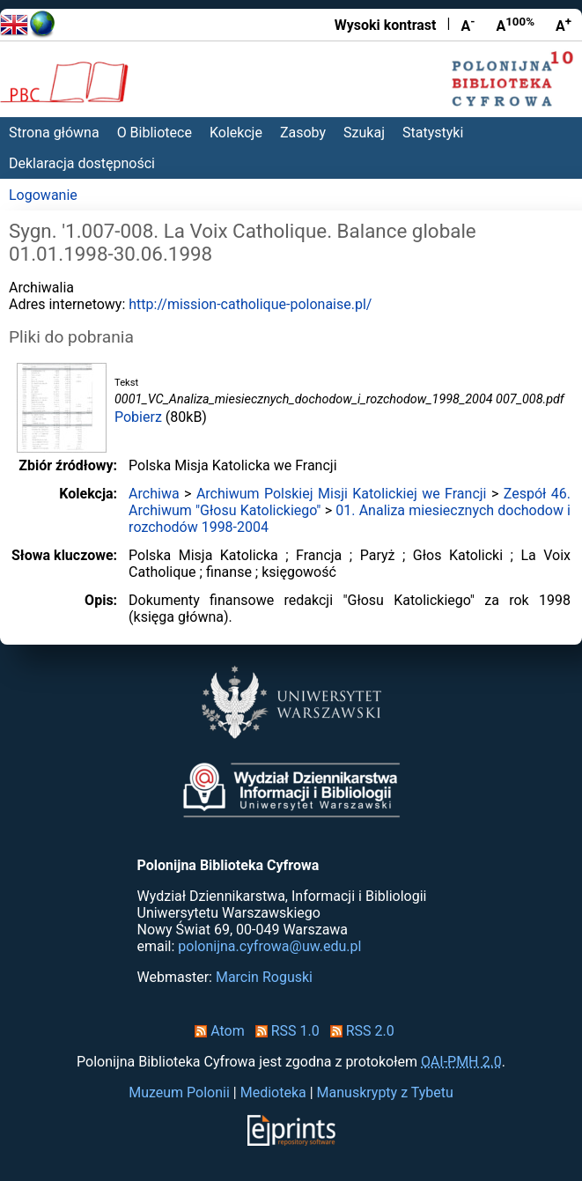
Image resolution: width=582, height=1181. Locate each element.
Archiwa (154, 493)
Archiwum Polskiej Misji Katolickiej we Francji (341, 493)
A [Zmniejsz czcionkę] (467, 24)
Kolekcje (236, 132)
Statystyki (432, 132)
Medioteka (273, 1092)
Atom (216, 1030)
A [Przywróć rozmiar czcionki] (515, 24)
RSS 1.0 (284, 1030)
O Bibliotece (154, 132)
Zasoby (303, 132)
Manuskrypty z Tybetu (385, 1092)
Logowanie (43, 195)
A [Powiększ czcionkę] (563, 24)
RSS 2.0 (358, 1030)
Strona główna (54, 132)
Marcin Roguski (264, 977)
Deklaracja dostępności (82, 163)
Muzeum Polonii (179, 1092)
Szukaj (364, 132)
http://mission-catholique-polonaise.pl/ (250, 304)
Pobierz (138, 417)
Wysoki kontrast (386, 25)
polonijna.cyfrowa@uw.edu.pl (269, 946)
